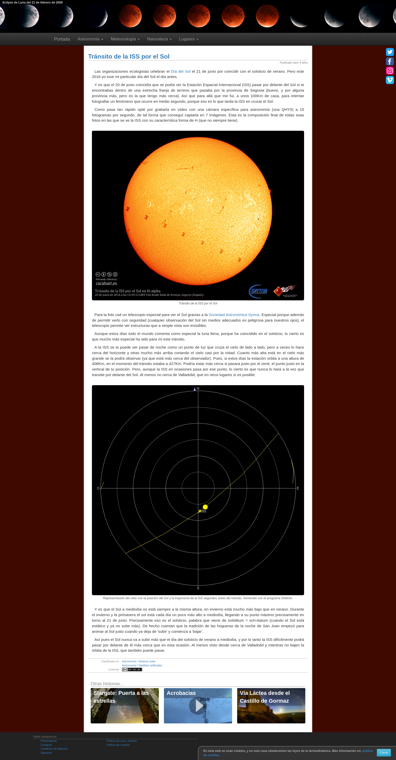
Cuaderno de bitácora (54, 748)
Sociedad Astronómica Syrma (234, 314)
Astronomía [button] (90, 39)
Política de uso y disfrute (122, 740)
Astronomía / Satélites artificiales (142, 665)
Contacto (46, 744)
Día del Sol (181, 71)
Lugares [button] (189, 39)
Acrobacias (181, 693)
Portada (62, 39)
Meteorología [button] (125, 39)
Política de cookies (118, 744)
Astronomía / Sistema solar (138, 661)
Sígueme (46, 752)
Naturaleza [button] (159, 39)
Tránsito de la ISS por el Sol (128, 56)
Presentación (49, 740)
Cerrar (384, 752)
